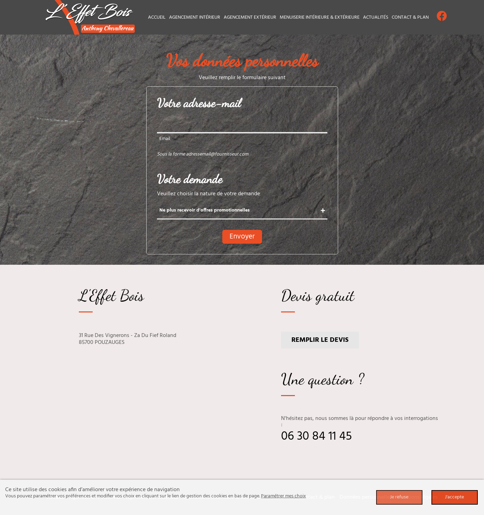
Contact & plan (410, 17)
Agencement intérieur (194, 17)
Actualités (375, 17)
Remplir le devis (319, 340)
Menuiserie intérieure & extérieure (320, 17)
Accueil (157, 17)
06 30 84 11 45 (316, 436)
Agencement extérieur (250, 17)
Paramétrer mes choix (283, 496)
